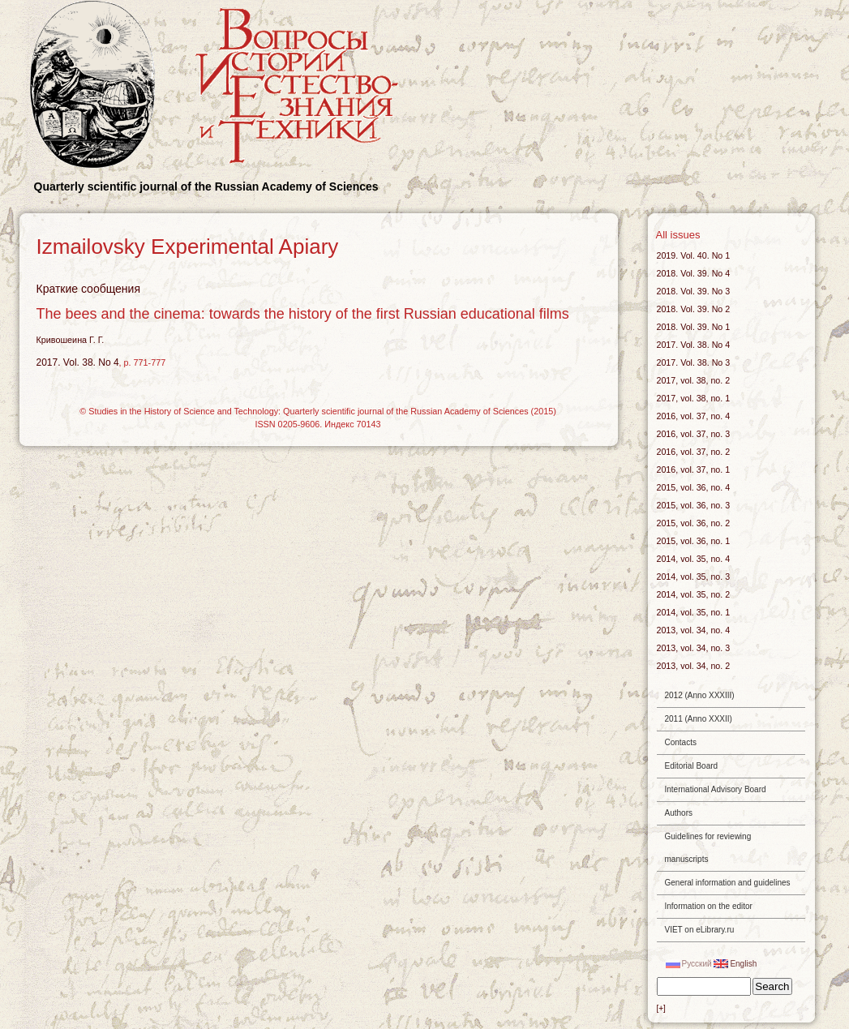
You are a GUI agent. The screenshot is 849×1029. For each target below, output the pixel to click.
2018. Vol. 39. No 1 (694, 327)
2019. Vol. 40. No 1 (694, 255)
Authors (678, 812)
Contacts (681, 742)
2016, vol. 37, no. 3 (694, 434)
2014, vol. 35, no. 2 (694, 594)
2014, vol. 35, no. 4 (694, 559)
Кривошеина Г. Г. (70, 340)
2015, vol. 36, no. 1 (694, 541)
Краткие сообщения (88, 288)
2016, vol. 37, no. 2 (694, 452)
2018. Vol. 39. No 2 (694, 309)
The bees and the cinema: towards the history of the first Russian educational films (302, 314)
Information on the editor (709, 906)
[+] (661, 1008)
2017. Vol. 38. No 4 (77, 362)
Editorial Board (691, 765)
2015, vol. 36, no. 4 (694, 487)
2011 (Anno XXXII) (698, 718)
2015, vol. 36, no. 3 (694, 505)
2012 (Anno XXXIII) (700, 695)
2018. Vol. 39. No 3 (694, 291)
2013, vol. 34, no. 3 (694, 648)
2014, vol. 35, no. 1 (694, 612)
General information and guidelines (728, 882)
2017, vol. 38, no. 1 (694, 398)
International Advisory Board (715, 789)
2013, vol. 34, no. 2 (694, 666)
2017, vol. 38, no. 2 (694, 380)
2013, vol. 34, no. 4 (694, 630)
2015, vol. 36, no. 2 (694, 523)
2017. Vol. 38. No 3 (694, 362)
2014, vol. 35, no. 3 (694, 576)
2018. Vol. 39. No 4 (694, 273)
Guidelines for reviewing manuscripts (708, 848)
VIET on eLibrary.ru (700, 929)
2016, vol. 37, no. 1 (694, 469)
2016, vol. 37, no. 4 (694, 416)
